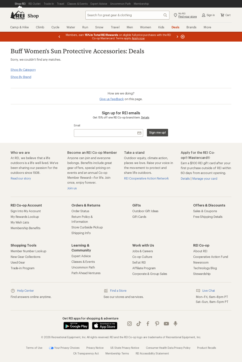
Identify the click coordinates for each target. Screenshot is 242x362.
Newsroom (201, 262)
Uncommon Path (83, 267)
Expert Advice (81, 256)
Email (77, 125)
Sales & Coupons (205, 211)
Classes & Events (83, 261)
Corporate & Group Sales (149, 273)
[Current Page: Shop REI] (20, 4)
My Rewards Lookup (25, 216)
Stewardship (202, 273)
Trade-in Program (22, 268)
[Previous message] (59, 36)
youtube (166, 324)
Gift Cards (139, 216)
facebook (148, 324)
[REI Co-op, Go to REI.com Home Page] (17, 15)
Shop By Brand (21, 77)
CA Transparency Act (86, 353)
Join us (72, 188)
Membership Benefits (25, 228)
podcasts (175, 324)
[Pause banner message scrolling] (182, 36)
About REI (200, 251)
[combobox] (127, 15)
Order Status (80, 211)
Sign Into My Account (26, 211)
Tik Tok (139, 324)
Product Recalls (206, 347)
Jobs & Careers (142, 251)
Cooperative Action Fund (210, 256)
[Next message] (177, 36)
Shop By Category (23, 69)
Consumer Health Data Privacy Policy (168, 347)
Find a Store (115, 291)
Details (145, 117)
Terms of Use (34, 347)
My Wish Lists (20, 222)
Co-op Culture (142, 256)
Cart (225, 15)
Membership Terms (117, 353)
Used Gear (18, 262)
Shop (33, 15)
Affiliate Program (144, 268)
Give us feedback (111, 99)
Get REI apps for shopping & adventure (90, 318)
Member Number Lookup (28, 251)
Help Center (22, 291)
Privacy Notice (95, 347)
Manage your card (204, 178)
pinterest (157, 324)
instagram (129, 324)
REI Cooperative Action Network (146, 178)
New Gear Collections (25, 256)
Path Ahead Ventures (86, 273)
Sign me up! (157, 132)
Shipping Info (81, 233)
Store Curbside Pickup (87, 227)
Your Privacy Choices (64, 348)
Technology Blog (205, 268)
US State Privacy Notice (124, 347)
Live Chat (205, 291)
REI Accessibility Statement (152, 353)
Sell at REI (139, 262)
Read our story (21, 178)
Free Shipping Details (208, 216)
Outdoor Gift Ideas (145, 211)
